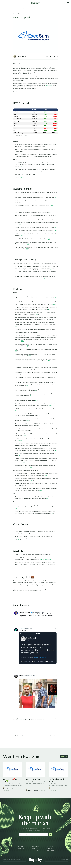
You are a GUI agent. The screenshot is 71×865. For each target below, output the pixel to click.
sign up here (49, 85)
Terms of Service (50, 848)
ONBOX (66, 859)
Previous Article (18, 736)
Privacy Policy (50, 850)
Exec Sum (23, 9)
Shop (63, 3)
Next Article (54, 736)
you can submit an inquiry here (41, 278)
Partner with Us (35, 848)
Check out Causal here (45, 559)
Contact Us (50, 846)
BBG (38, 332)
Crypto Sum (21, 848)
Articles (5, 3)
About (10, 3)
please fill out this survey (49, 269)
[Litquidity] (35, 3)
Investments (17, 3)
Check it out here (19, 566)
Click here (20, 719)
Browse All (64, 756)
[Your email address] (33, 835)
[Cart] (67, 3)
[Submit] (50, 835)
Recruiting (24, 3)
